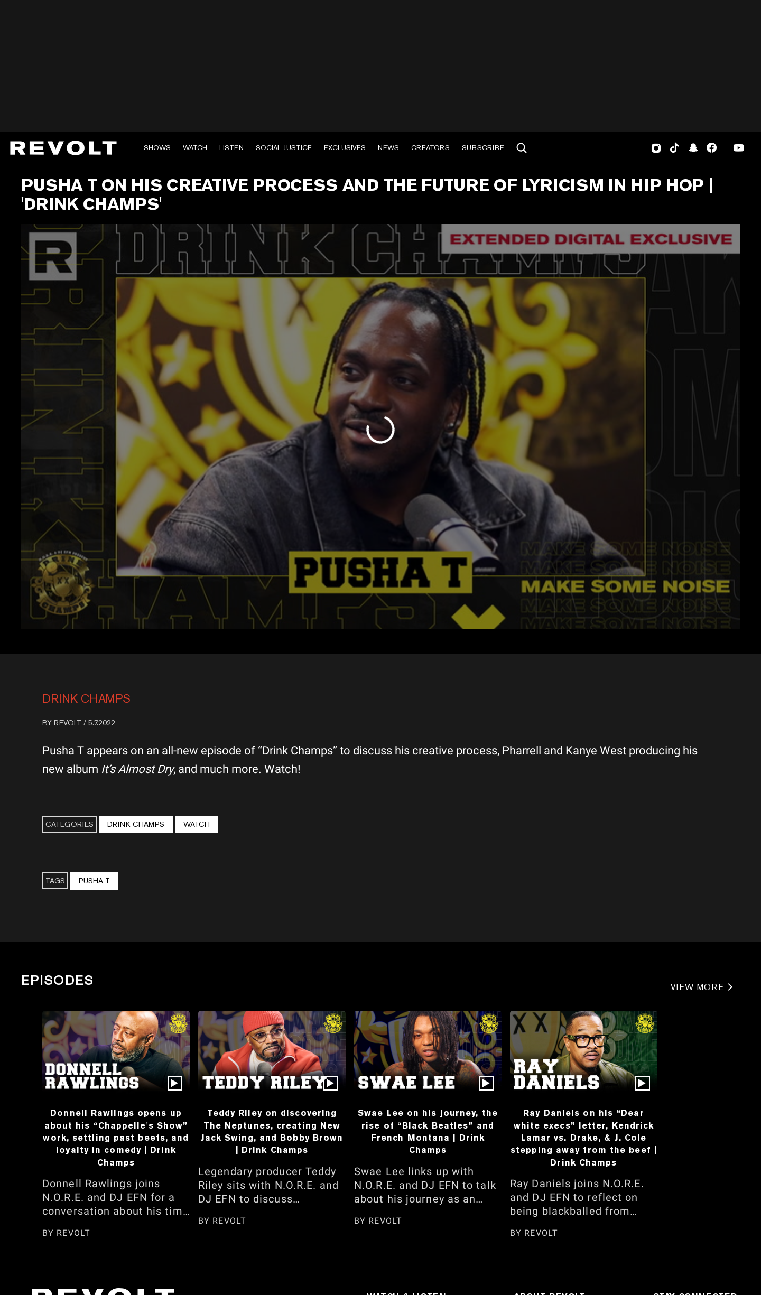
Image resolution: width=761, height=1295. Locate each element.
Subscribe (483, 147)
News (388, 147)
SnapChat (693, 148)
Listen (231, 147)
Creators (430, 147)
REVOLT (67, 723)
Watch (195, 147)
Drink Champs (86, 698)
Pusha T (94, 881)
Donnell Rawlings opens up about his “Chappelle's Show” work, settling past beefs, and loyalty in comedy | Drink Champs (116, 1137)
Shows (157, 147)
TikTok (675, 148)
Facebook (712, 148)
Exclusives (345, 147)
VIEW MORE (697, 987)
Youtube (739, 149)
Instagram (656, 148)
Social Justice (284, 147)
